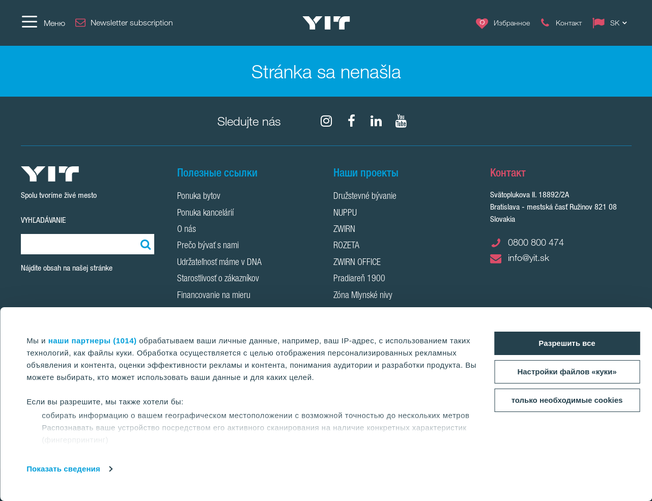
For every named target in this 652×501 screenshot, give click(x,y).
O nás (186, 229)
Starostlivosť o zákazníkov (218, 279)
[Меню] (43, 23)
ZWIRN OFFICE (357, 263)
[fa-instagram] (326, 121)
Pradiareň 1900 (359, 279)
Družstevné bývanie (364, 196)
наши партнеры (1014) (92, 340)
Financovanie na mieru (213, 296)
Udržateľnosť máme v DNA (219, 263)
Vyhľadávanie (43, 220)
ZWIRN (344, 229)
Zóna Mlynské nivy (362, 296)
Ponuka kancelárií (205, 213)
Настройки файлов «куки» (566, 371)
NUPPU (345, 213)
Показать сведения (63, 468)
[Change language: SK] (612, 23)
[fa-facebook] (351, 121)
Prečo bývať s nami (208, 246)
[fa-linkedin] (376, 121)
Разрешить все (566, 343)
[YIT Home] (326, 23)
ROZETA (346, 246)
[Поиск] (144, 244)
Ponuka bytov (198, 196)
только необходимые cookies (567, 400)
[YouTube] (401, 121)
